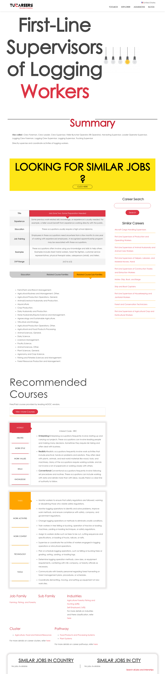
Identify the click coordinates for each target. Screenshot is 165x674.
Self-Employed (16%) (76, 607)
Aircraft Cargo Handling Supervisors (130, 230)
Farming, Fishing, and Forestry (23, 602)
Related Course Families (57, 274)
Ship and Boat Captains (125, 286)
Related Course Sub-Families (89, 274)
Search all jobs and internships (139, 670)
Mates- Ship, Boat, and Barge (128, 279)
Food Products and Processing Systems (77, 635)
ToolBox (113, 7)
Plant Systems (66, 639)
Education (25, 274)
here (69, 618)
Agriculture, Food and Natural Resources (33, 635)
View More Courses (25, 411)
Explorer (125, 7)
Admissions (139, 7)
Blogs (151, 7)
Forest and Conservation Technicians (131, 304)
